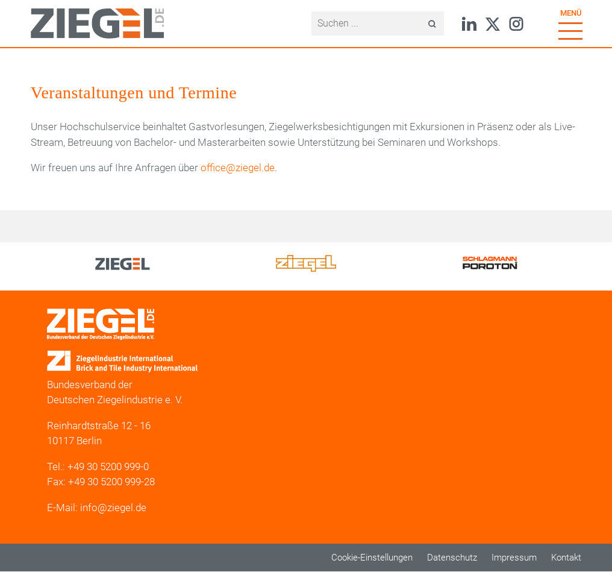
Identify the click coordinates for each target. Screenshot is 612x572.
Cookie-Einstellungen (372, 557)
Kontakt (566, 557)
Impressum (514, 557)
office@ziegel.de (238, 168)
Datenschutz (452, 557)
